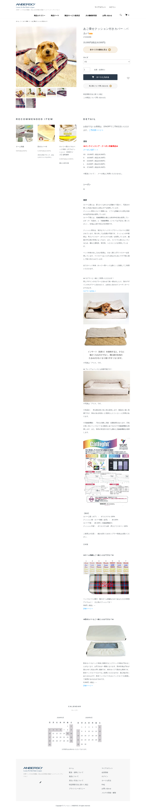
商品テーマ (55, 15)
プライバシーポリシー (77, 791)
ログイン (112, 7)
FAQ (103, 787)
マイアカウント (100, 7)
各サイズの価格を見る (100, 49)
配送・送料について (76, 775)
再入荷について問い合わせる (100, 86)
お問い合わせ (107, 15)
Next (73, 56)
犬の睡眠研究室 (91, 15)
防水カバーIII (42, 150)
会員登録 (105, 775)
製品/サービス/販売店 (72, 15)
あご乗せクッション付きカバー (43, 21)
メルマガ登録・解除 (109, 794)
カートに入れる (100, 77)
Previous (19, 56)
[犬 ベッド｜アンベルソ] (126, 15)
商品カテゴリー (39, 15)
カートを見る (106, 783)
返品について (74, 779)
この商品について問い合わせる (94, 97)
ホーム (18, 21)
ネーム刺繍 (20, 150)
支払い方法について (76, 783)
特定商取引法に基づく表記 (92, 94)
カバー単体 (26, 21)
